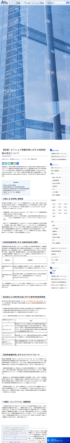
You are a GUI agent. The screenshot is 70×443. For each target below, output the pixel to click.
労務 (53, 225)
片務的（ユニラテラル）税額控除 (11, 192)
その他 (52, 263)
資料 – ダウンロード (56, 168)
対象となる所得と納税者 (9, 185)
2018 (65, 210)
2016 (60, 213)
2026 (54, 204)
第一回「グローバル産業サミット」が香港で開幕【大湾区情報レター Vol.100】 (60, 285)
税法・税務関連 (31, 159)
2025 (60, 204)
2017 (54, 213)
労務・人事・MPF (56, 177)
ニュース (8, 7)
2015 (65, 213)
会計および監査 (56, 183)
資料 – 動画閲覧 (55, 170)
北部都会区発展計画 (56, 251)
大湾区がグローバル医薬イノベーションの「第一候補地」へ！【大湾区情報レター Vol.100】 (60, 288)
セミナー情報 (54, 260)
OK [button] (15, 438)
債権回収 (54, 231)
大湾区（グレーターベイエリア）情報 (60, 248)
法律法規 (54, 186)
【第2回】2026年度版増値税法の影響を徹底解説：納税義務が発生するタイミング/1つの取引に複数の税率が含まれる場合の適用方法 (60, 159)
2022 (60, 207)
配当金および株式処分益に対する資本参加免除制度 (16, 188)
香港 (36, 159)
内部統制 (53, 254)
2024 (65, 204)
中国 (52, 221)
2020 (54, 210)
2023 (54, 207)
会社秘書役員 (55, 180)
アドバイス (6, 194)
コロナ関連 (55, 192)
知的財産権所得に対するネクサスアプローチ (14, 190)
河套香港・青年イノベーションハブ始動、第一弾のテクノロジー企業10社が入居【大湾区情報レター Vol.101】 (60, 153)
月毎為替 (53, 200)
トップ (2, 7)
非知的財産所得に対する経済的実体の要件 (14, 187)
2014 (54, 216)
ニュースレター (24, 159)
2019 (60, 210)
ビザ (53, 189)
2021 (65, 207)
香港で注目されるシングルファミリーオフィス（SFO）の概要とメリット (60, 156)
